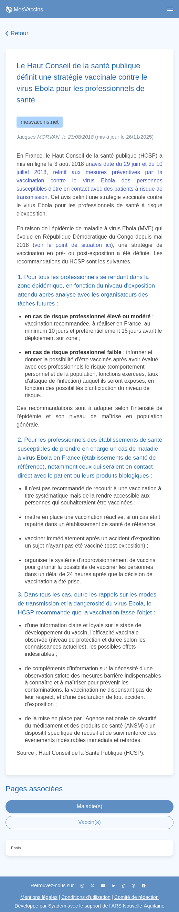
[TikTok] (124, 886)
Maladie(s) (90, 806)
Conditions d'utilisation (85, 897)
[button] (170, 9)
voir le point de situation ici (72, 245)
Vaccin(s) (89, 822)
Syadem (57, 906)
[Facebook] (143, 886)
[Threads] (134, 886)
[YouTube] (103, 886)
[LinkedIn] (114, 886)
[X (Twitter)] (93, 886)
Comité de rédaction (136, 897)
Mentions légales (38, 897)
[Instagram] (83, 886)
